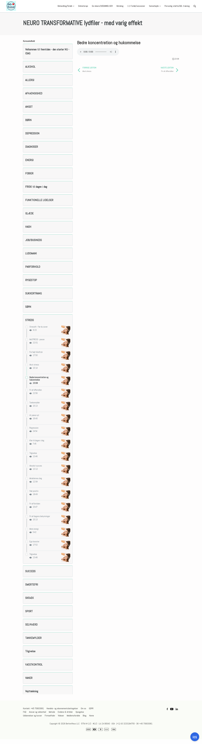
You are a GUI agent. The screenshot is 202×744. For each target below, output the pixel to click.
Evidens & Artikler (65, 711)
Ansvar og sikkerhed (37, 711)
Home (91, 715)
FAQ (24, 711)
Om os (83, 708)
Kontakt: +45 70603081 (33, 708)
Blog (84, 715)
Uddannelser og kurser (32, 715)
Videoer (61, 715)
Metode (52, 711)
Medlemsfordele (73, 715)
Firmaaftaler (50, 715)
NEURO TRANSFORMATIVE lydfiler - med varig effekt (82, 23)
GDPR (91, 708)
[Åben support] (194, 736)
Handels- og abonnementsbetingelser (62, 708)
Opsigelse (80, 711)
